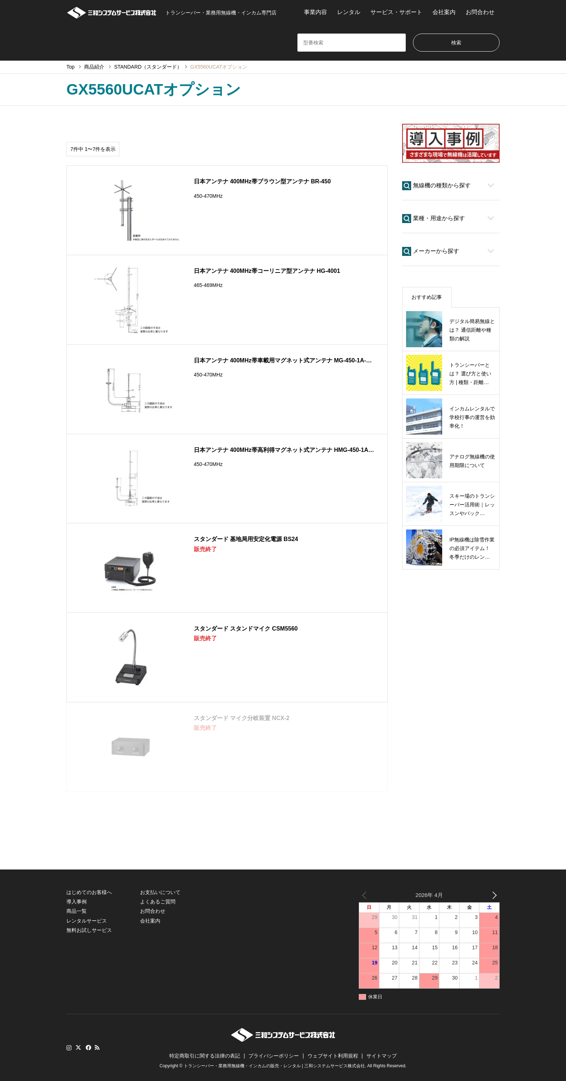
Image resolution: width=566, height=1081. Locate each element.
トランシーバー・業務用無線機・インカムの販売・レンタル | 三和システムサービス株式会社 (274, 1066)
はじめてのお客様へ (89, 892)
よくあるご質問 (157, 902)
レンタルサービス (86, 921)
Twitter (78, 1047)
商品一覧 (76, 911)
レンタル (348, 12)
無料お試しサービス (89, 930)
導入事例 (76, 902)
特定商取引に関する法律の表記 (204, 1056)
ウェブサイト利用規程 (333, 1056)
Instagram (68, 1047)
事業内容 (315, 12)
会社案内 (444, 12)
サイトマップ (381, 1056)
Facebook (87, 1047)
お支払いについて (160, 892)
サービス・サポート (396, 12)
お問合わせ (480, 12)
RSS (97, 1047)
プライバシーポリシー (273, 1056)
